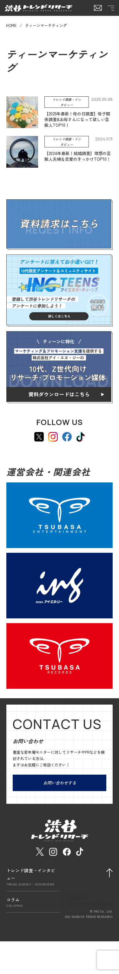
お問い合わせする (59, 783)
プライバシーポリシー (90, 904)
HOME (11, 25)
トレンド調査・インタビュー (33, 877)
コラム (33, 902)
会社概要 (77, 896)
